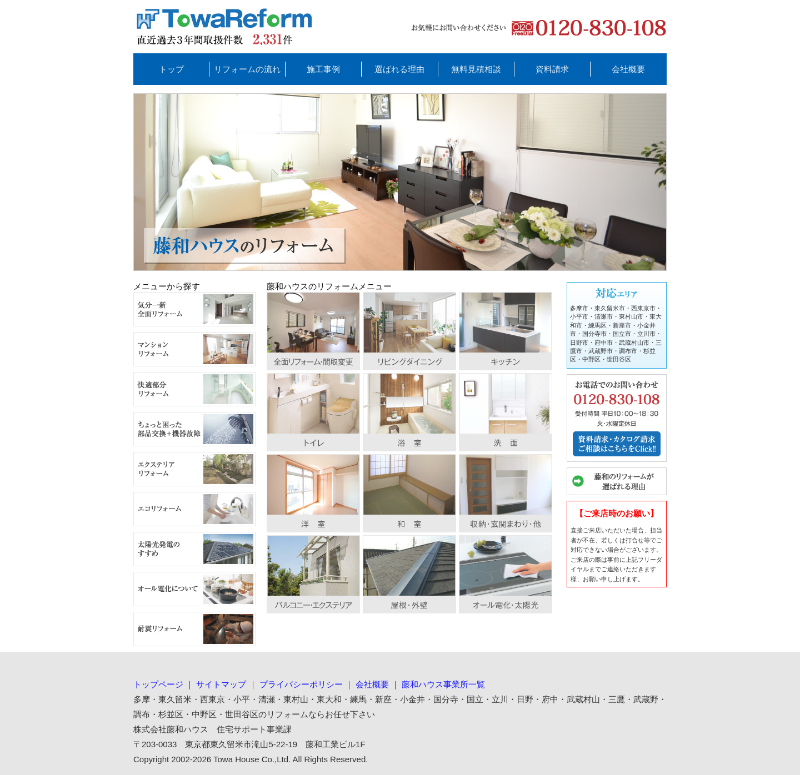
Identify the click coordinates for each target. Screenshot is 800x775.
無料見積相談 (476, 69)
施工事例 (323, 69)
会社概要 (628, 69)
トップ (171, 69)
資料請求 (552, 69)
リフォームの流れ (247, 69)
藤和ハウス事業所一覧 (443, 684)
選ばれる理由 (399, 69)
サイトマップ (221, 684)
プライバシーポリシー (301, 684)
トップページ (158, 684)
